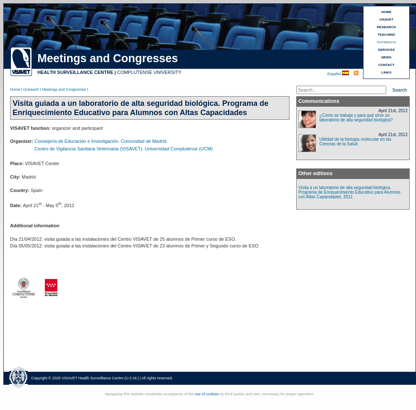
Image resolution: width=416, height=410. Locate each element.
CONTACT (386, 65)
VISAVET (386, 19)
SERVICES (386, 50)
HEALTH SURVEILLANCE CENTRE (75, 72)
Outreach (31, 89)
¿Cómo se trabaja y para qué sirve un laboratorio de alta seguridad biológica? (356, 117)
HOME (387, 12)
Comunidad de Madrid (143, 141)
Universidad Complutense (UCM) (179, 148)
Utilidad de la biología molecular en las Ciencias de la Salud (355, 141)
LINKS (387, 72)
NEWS (387, 57)
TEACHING (386, 35)
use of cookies (207, 394)
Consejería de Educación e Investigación (76, 141)
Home (15, 89)
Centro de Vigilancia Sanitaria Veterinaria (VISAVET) (88, 148)
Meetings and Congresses (64, 89)
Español (334, 74)
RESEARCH (386, 27)
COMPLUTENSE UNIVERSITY (149, 72)
